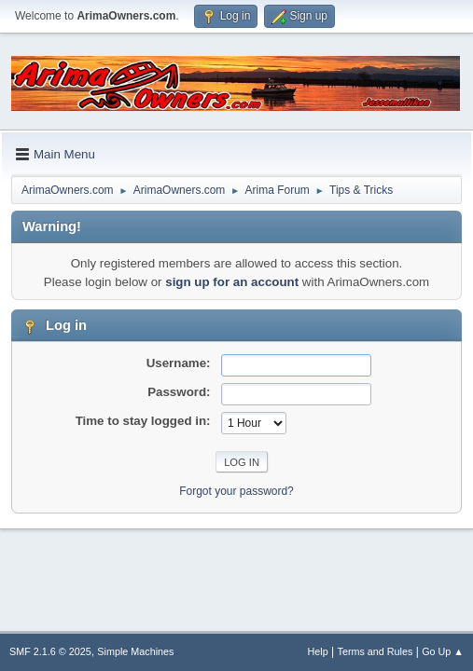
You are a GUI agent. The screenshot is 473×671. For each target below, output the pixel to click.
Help (318, 651)
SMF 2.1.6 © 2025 (50, 651)
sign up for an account (232, 282)
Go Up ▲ (443, 651)
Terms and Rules (375, 651)
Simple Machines (135, 651)
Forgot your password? (236, 491)
